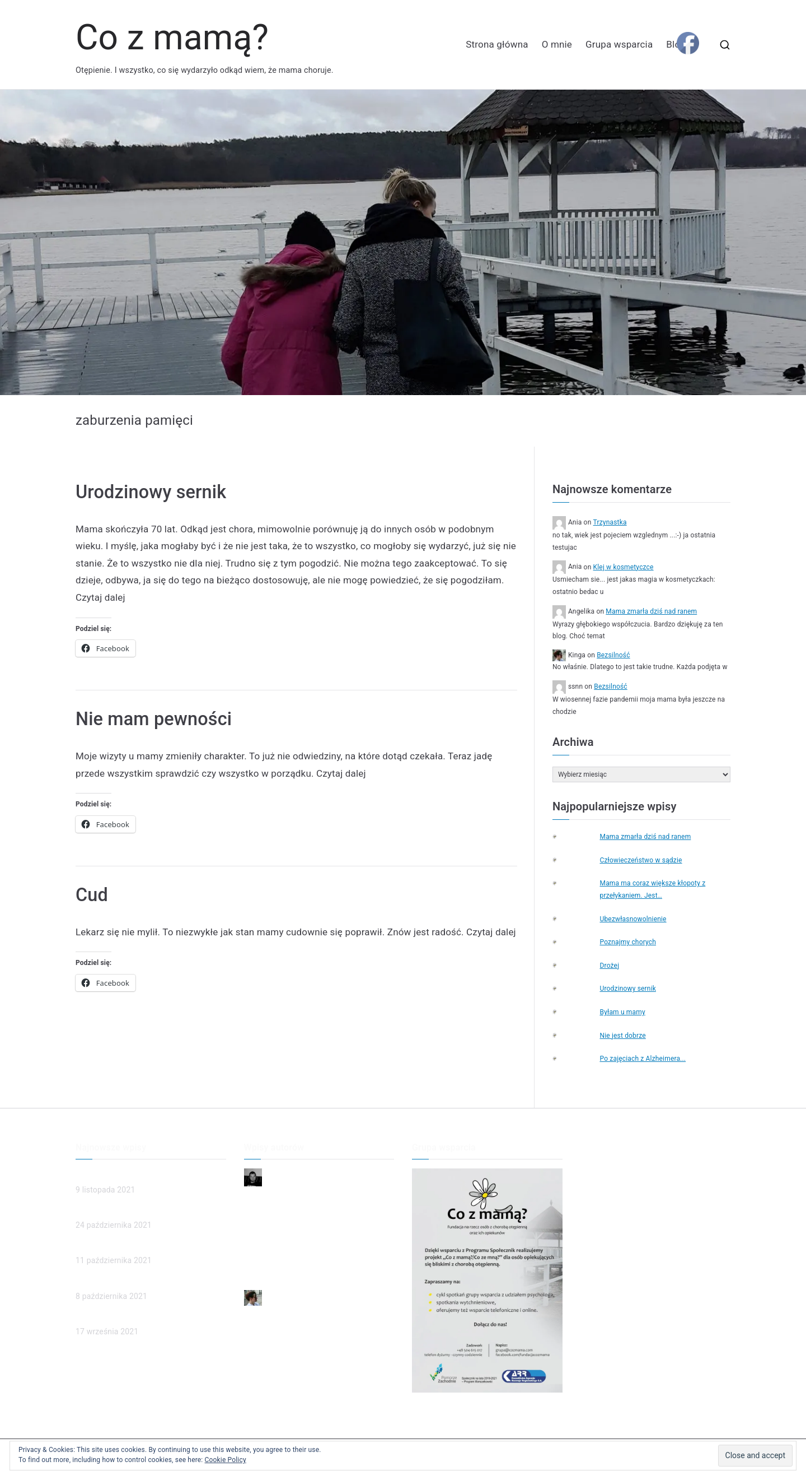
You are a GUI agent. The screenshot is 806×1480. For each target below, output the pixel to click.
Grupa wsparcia (619, 44)
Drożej (609, 965)
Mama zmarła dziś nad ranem (651, 611)
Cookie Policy (225, 1460)
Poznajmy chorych (627, 942)
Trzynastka (610, 522)
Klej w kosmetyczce (623, 567)
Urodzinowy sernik (151, 492)
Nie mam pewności (154, 719)
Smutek (257, 1233)
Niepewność (266, 1195)
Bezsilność (613, 655)
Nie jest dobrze (622, 1036)
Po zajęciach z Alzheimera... (642, 1059)
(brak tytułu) (97, 1246)
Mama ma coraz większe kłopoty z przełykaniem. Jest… (652, 889)
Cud (92, 895)
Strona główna (497, 44)
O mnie (557, 44)
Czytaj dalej (100, 597)
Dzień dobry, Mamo (278, 1214)
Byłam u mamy (622, 1012)
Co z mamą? (172, 37)
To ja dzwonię (268, 1251)
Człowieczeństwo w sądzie (640, 860)
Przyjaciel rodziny (275, 1270)
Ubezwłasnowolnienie (632, 919)
